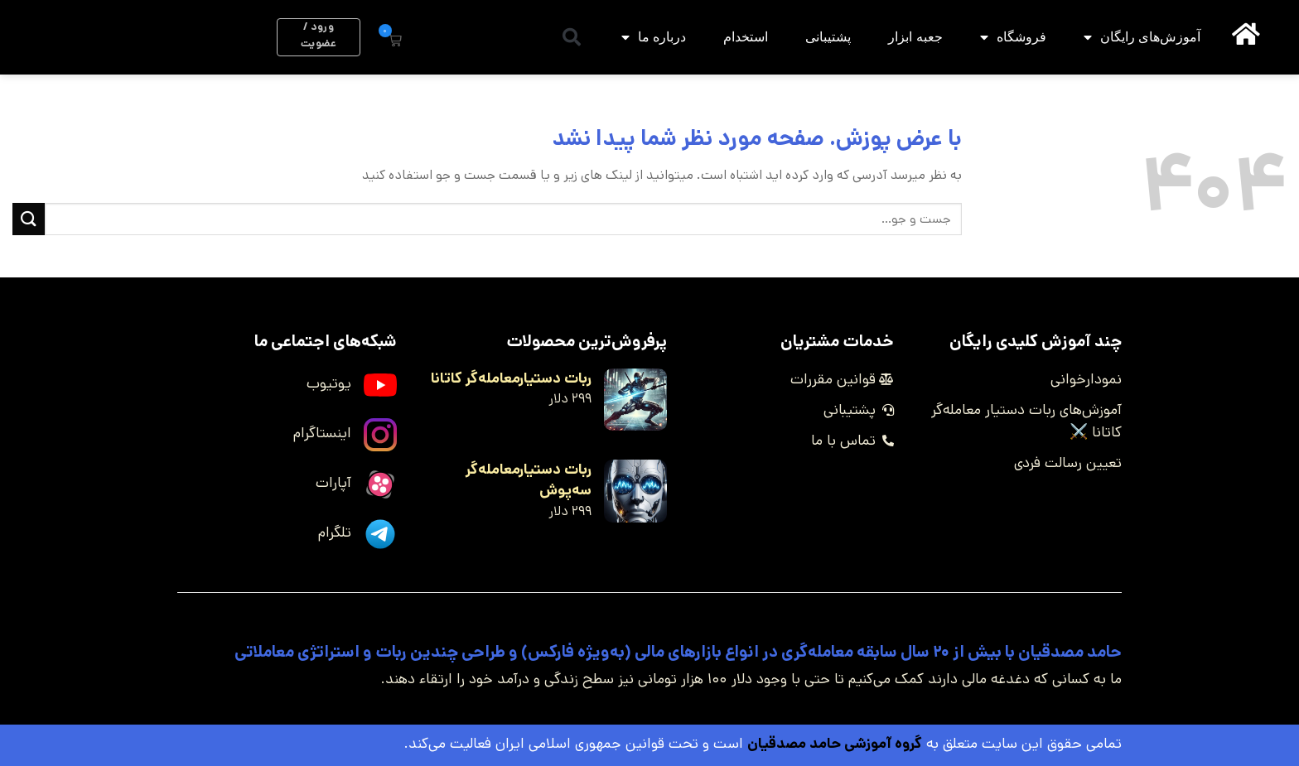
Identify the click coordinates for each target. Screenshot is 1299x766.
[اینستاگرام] (380, 434)
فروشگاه (1013, 37)
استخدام (745, 37)
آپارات (333, 483)
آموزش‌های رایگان (1142, 37)
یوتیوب (329, 383)
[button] (571, 37)
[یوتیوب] (380, 385)
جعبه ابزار (915, 37)
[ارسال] (28, 219)
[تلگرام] (380, 534)
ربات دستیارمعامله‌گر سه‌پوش (529, 480)
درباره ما (653, 37)
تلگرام (334, 532)
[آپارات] (380, 484)
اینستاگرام (322, 433)
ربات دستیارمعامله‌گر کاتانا (511, 378)
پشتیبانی (828, 37)
